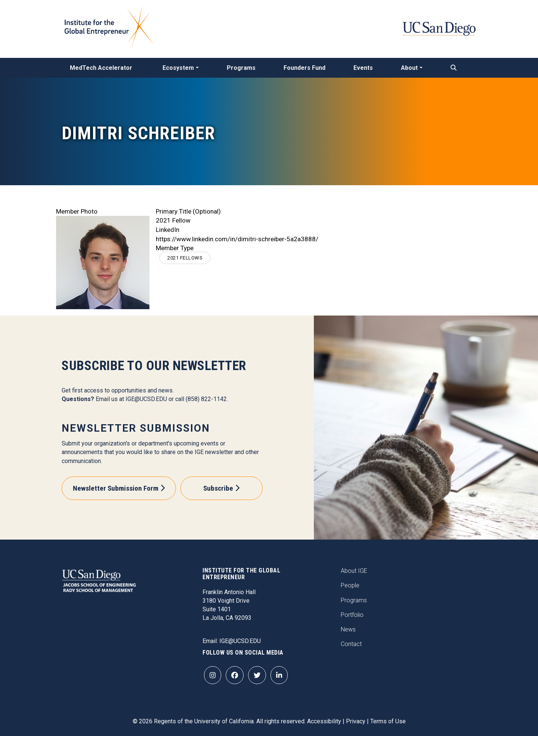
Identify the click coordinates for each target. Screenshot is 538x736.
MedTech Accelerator (101, 67)
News (348, 629)
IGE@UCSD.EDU (146, 399)
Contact (351, 644)
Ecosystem (178, 67)
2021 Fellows (184, 258)
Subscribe (218, 488)
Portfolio (352, 614)
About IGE (354, 570)
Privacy (355, 721)
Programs (241, 67)
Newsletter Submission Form (115, 488)
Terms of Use (388, 721)
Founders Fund (304, 67)
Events (363, 67)
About (409, 67)
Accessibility (324, 721)
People (350, 585)
